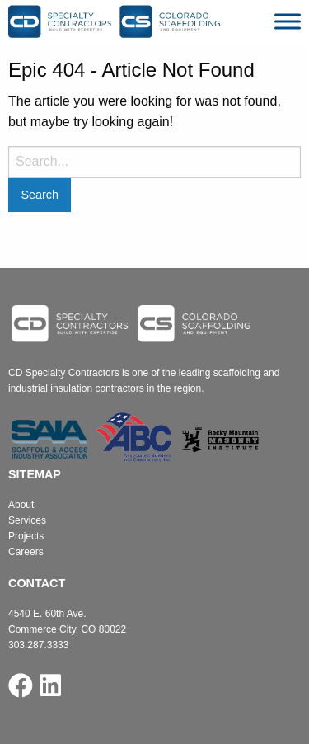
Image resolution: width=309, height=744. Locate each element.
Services (27, 520)
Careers (26, 552)
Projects (26, 536)
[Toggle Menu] (287, 21)
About (21, 505)
